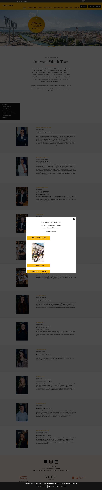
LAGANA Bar (38, 265)
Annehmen (41, 487)
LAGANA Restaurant (39, 272)
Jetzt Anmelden (38, 238)
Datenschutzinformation (57, 487)
